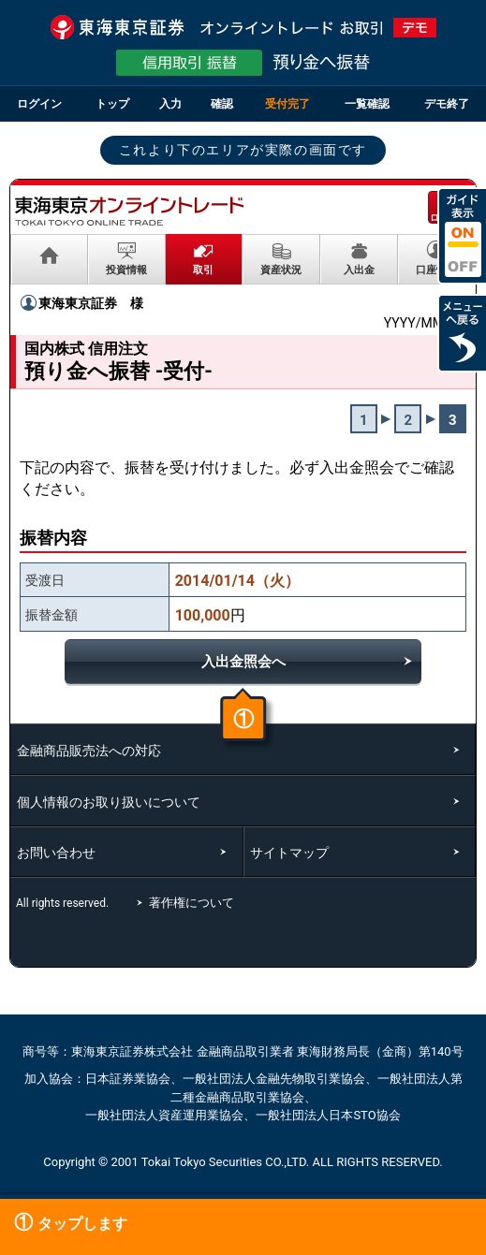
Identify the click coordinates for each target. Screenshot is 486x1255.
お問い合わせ (56, 852)
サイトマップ (289, 852)
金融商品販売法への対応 (89, 750)
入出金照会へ (243, 661)
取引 (203, 269)
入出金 (359, 269)
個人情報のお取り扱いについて (108, 802)
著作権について (194, 903)
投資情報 (126, 269)
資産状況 (281, 269)
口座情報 (436, 269)
